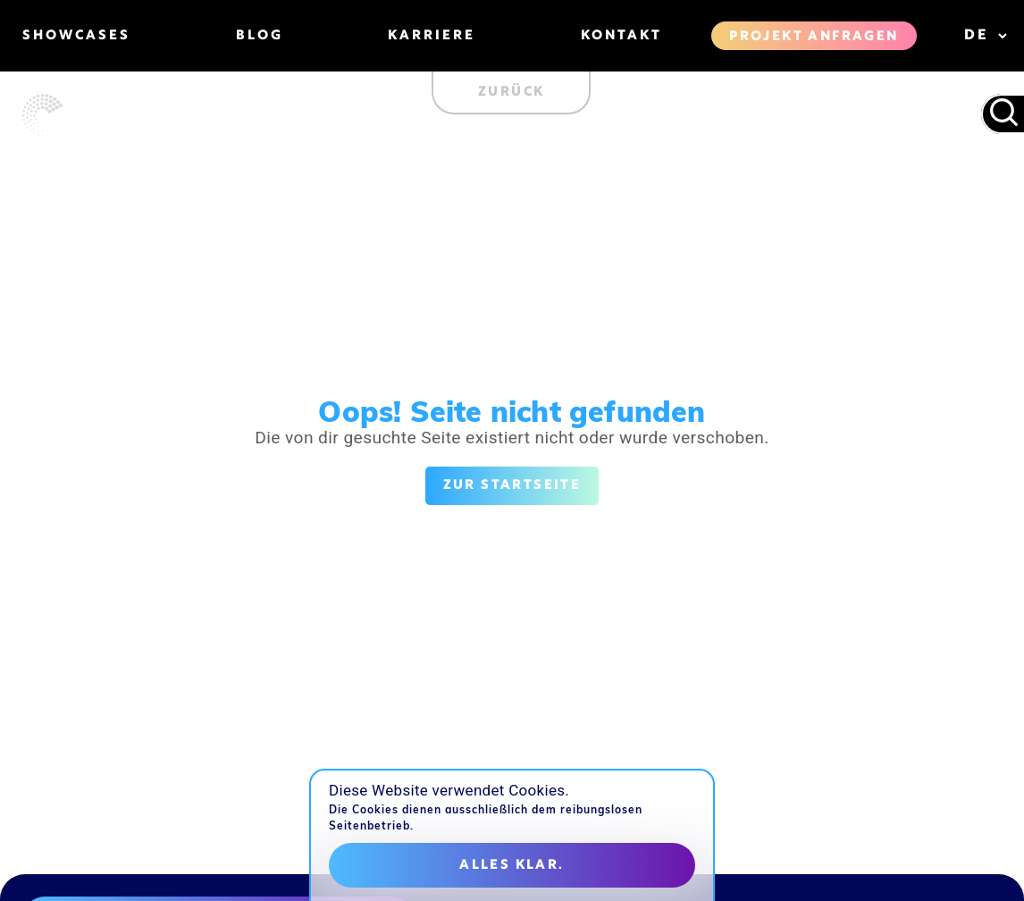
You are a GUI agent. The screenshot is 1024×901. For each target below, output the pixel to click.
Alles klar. (511, 865)
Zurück (511, 92)
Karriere (431, 35)
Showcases (76, 35)
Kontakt (621, 35)
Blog (259, 35)
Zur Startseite (512, 485)
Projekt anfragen (813, 36)
